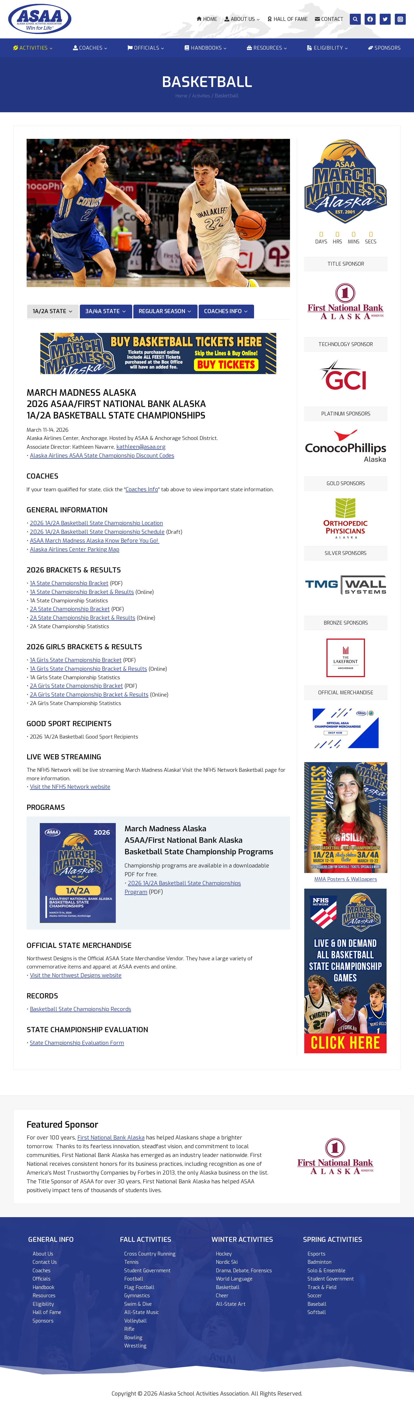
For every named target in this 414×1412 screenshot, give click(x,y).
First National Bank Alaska (111, 1132)
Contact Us (46, 1257)
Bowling (134, 1336)
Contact (329, 19)
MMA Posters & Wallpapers (349, 848)
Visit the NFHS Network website (70, 796)
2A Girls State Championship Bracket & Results (89, 702)
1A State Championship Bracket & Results (82, 598)
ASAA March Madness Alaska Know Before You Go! (94, 547)
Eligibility (44, 1301)
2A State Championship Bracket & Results (82, 624)
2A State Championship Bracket (70, 615)
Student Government (151, 1266)
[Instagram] (400, 19)
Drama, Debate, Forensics (248, 1266)
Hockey (225, 1249)
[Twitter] (385, 19)
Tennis (132, 1257)
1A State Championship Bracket (69, 589)
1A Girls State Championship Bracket (76, 667)
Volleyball (137, 1319)
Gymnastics (139, 1292)
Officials (43, 1275)
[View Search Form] (355, 19)
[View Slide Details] (348, 434)
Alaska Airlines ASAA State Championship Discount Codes (102, 453)
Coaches (43, 1266)
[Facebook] (370, 19)
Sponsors (384, 48)
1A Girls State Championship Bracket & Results (88, 676)
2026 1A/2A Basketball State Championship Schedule (97, 538)
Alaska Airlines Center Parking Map (74, 555)
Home (207, 19)
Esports (317, 1249)
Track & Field (324, 1284)
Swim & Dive (139, 1301)
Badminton (321, 1257)
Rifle (130, 1328)
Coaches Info (148, 486)
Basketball (229, 1284)
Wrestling (137, 1345)
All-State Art (232, 1301)
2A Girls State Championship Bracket (76, 693)
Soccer (316, 1292)
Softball (318, 1310)
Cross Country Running (153, 1249)
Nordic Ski (228, 1257)
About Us (44, 1249)
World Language (237, 1275)
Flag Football (141, 1284)
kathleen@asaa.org (148, 444)
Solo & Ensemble (329, 1266)
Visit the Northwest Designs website (76, 982)
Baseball (319, 1301)
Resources (46, 1292)
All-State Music (143, 1310)
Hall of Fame (287, 19)
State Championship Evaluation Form (77, 1050)
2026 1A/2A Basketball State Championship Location (96, 529)
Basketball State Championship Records (80, 1016)
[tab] (53, 308)
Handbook (45, 1284)
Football (135, 1275)
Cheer (223, 1292)
